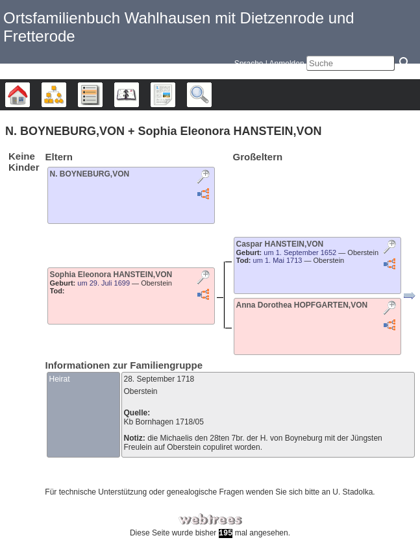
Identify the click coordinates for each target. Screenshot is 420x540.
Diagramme (66, 94)
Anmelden (286, 63)
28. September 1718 (159, 379)
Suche (211, 94)
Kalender (139, 94)
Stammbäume (30, 94)
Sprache (249, 63)
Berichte (175, 94)
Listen (102, 94)
